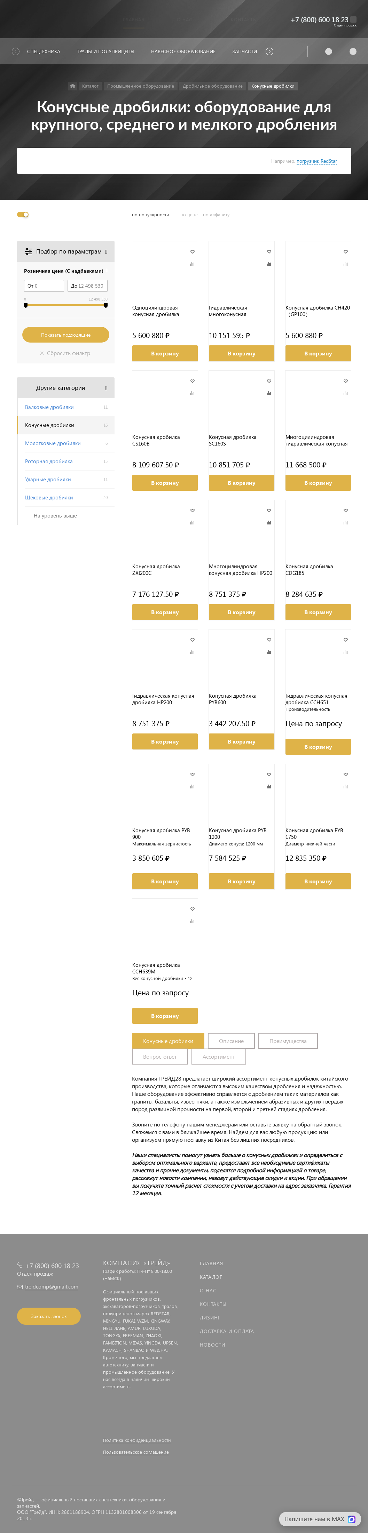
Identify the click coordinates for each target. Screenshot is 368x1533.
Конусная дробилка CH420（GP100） (317, 311)
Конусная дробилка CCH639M (156, 968)
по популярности (150, 214)
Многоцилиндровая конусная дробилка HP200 (240, 569)
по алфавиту (216, 214)
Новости (212, 1344)
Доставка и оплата (227, 1331)
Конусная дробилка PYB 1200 (238, 833)
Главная (211, 1263)
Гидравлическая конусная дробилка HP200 (163, 699)
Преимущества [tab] (288, 1040)
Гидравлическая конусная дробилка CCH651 (316, 699)
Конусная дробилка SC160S (233, 440)
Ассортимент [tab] (219, 1056)
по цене (189, 214)
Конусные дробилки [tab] (168, 1040)
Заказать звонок (49, 1316)
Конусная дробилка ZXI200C (156, 569)
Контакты (213, 1304)
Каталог (211, 1277)
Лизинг (210, 1317)
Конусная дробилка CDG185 (309, 569)
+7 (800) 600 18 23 (319, 19)
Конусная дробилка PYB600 (233, 699)
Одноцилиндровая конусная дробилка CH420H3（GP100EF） (158, 311)
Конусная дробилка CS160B (156, 440)
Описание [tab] (231, 1040)
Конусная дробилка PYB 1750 (314, 833)
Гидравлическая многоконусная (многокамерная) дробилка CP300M (230, 311)
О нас (208, 1290)
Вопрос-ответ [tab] (160, 1056)
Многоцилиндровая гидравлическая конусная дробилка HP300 (316, 440)
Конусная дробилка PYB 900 (161, 833)
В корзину (165, 353)
